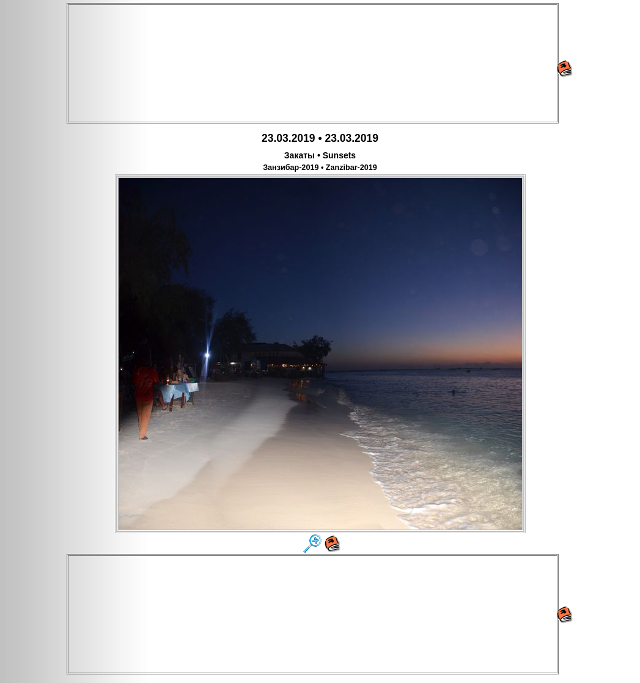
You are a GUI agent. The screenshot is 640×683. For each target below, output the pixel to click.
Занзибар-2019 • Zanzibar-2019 (320, 167)
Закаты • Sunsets (320, 155)
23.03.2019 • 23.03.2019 (320, 138)
